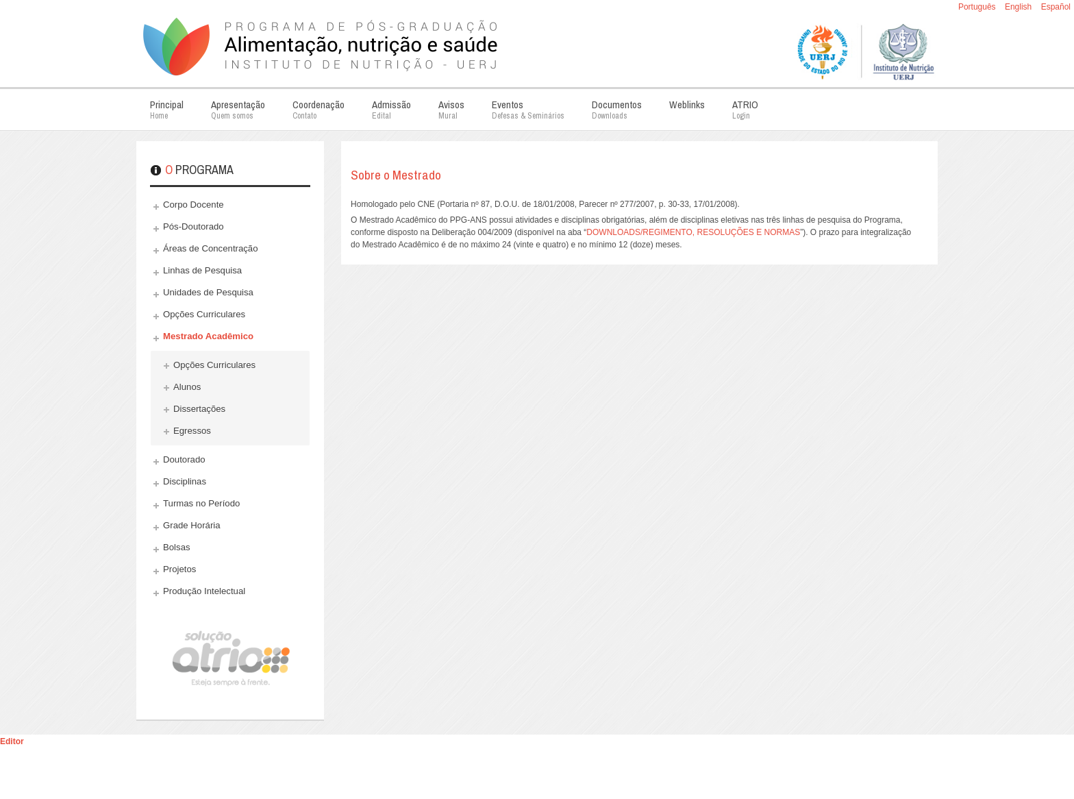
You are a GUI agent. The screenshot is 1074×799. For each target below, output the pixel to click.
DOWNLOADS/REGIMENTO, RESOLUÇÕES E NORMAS (693, 232)
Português (978, 7)
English (1019, 7)
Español (1056, 7)
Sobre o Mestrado (396, 175)
